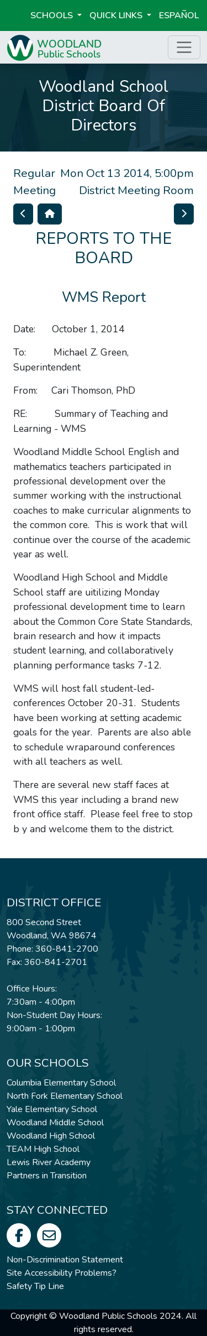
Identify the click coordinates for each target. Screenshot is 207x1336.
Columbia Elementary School (61, 1083)
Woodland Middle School (55, 1122)
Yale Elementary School (52, 1109)
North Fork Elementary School (65, 1096)
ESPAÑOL (179, 15)
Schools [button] (52, 15)
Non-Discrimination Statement (65, 1260)
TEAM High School (43, 1149)
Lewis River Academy (49, 1162)
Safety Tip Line (35, 1286)
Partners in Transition (47, 1176)
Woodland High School (51, 1136)
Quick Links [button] (117, 15)
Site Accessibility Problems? (61, 1273)
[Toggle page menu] (184, 47)
